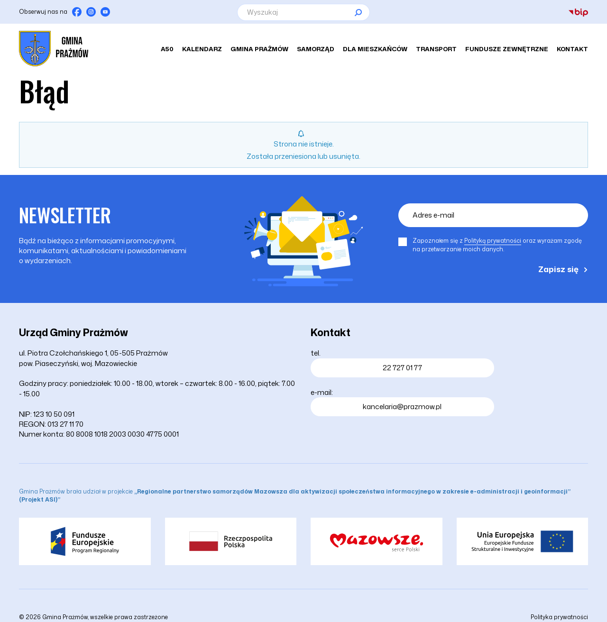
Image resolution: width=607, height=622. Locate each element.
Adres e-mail (433, 215)
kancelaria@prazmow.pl (402, 407)
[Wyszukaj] (303, 12)
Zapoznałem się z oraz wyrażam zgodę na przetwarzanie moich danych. (497, 245)
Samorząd (315, 49)
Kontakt (572, 49)
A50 (167, 49)
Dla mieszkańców (375, 49)
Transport (436, 49)
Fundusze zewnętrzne (506, 49)
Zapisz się (558, 268)
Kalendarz (202, 49)
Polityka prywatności (559, 617)
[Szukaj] (358, 12)
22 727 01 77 (402, 368)
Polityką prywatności (492, 241)
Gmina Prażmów (259, 49)
